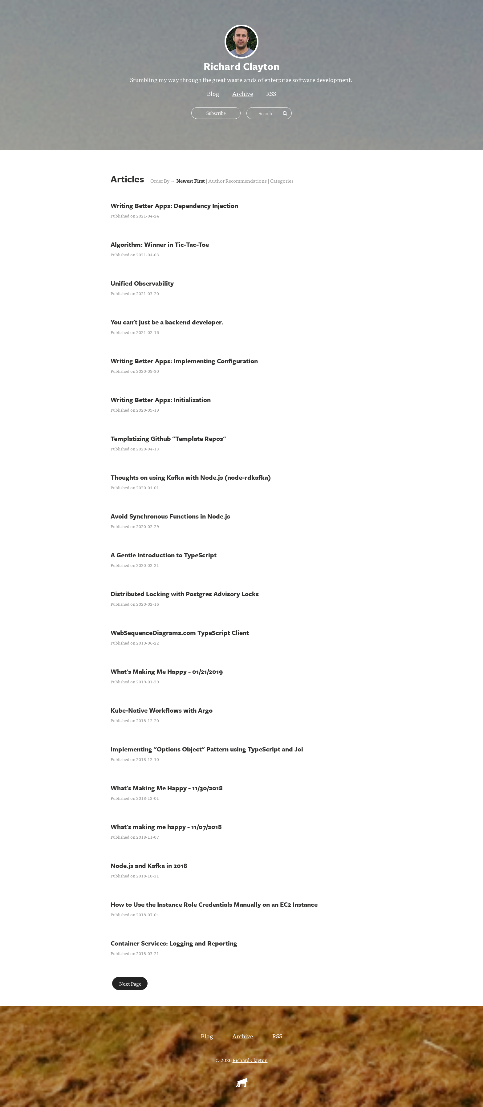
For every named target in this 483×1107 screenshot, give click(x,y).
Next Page (129, 983)
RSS (271, 93)
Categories (282, 181)
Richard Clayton (250, 1060)
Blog (213, 93)
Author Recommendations (238, 181)
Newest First (191, 181)
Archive (242, 93)
